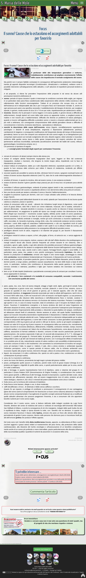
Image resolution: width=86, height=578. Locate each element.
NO (49, 451)
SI (37, 451)
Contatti (45, 570)
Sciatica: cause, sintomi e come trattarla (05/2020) (31, 477)
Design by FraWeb (55, 570)
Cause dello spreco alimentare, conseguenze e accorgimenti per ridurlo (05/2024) (42, 475)
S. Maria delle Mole (15, 3)
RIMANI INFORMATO (43, 549)
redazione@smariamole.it (33, 570)
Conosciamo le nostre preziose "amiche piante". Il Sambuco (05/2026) (38, 482)
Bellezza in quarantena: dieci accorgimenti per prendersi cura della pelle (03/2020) (43, 479)
